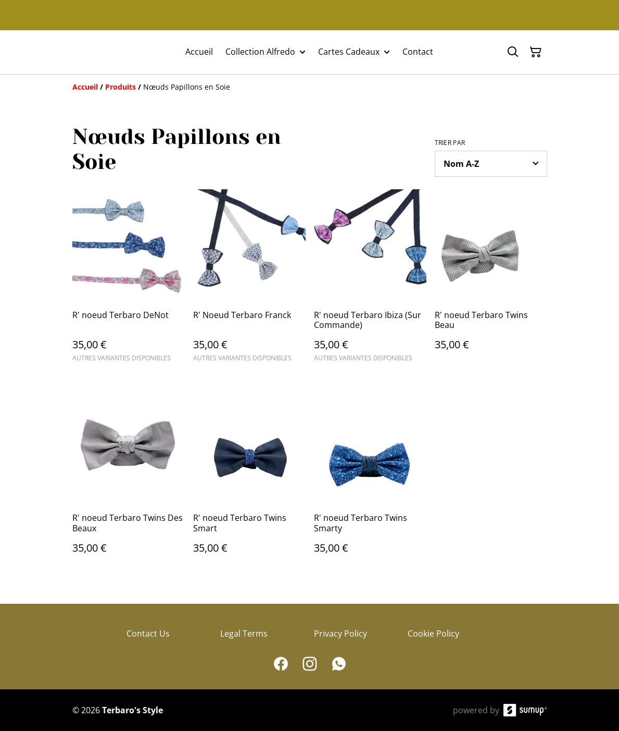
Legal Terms (244, 633)
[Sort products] (491, 163)
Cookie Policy (433, 633)
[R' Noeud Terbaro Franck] (249, 280)
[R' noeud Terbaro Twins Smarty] (370, 483)
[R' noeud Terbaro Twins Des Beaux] (128, 483)
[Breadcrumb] (309, 87)
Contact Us (148, 633)
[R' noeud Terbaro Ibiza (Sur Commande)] (370, 280)
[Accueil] (85, 87)
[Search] (512, 52)
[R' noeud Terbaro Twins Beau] (491, 280)
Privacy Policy (340, 633)
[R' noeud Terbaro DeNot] (128, 280)
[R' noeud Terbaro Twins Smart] (249, 483)
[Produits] (120, 87)
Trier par (450, 143)
